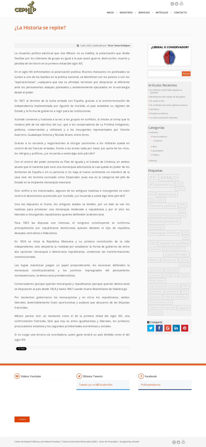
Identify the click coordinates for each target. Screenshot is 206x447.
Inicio (110, 12)
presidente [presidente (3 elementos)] (172, 291)
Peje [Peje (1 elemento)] (174, 275)
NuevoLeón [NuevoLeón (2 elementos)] (156, 269)
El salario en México (159, 113)
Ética (155, 146)
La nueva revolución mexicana (164, 117)
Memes (153, 160)
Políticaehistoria (150, 384)
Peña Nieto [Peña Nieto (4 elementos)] (157, 280)
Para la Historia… (160, 136)
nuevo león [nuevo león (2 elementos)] (171, 269)
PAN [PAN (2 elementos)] (166, 275)
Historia (158, 140)
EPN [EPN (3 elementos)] (182, 205)
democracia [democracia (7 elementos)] (167, 194)
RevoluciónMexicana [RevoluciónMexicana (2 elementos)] (160, 302)
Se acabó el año (157, 101)
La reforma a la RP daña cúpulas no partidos (166, 91)
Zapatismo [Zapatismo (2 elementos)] (155, 312)
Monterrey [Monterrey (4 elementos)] (170, 260)
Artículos (162, 12)
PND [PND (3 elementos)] (185, 286)
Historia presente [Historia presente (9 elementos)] (164, 221)
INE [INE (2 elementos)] (186, 237)
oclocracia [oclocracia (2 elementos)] (155, 275)
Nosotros (126, 12)
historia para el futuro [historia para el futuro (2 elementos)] (173, 215)
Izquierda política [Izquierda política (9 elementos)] (174, 243)
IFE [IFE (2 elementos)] (185, 232)
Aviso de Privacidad (108, 441)
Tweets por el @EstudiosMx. (96, 384)
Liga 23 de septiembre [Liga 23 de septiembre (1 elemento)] (174, 249)
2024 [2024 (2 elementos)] (179, 183)
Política (156, 155)
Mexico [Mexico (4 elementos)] (154, 260)
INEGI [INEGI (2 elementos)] (153, 242)
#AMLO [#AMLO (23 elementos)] (168, 177)
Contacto (180, 12)
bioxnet (135, 441)
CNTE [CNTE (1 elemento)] (152, 193)
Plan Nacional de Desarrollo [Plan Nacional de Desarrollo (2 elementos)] (164, 285)
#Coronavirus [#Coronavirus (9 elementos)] (161, 184)
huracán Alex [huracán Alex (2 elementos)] (156, 227)
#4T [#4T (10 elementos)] (153, 177)
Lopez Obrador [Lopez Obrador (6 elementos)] (176, 254)
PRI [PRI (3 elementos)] (185, 291)
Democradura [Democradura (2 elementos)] (157, 199)
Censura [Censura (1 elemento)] (180, 189)
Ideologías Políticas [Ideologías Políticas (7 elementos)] (165, 233)
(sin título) (154, 109)
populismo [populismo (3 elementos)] (156, 291)
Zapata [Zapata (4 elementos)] (184, 308)
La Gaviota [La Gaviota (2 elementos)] (155, 249)
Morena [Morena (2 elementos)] (184, 264)
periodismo (158, 150)
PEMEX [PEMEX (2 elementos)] (184, 275)
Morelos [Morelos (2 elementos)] (184, 259)
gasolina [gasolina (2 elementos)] (154, 215)
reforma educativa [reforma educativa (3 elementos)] (176, 297)
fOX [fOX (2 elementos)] (182, 210)
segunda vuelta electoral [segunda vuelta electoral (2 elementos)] (162, 307)
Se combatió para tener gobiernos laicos (168, 105)
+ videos (22, 419)
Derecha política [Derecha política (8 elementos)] (163, 205)
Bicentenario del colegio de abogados (167, 96)
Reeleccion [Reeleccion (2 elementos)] (155, 296)
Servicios (144, 12)
